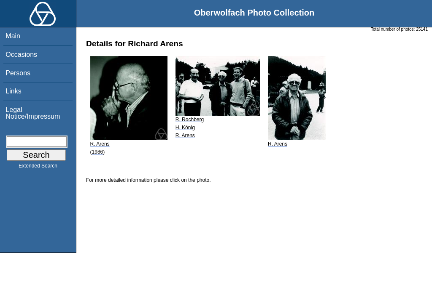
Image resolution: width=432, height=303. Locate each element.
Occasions (21, 54)
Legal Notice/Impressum (32, 113)
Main (12, 36)
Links (13, 91)
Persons (17, 73)
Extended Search (38, 167)
